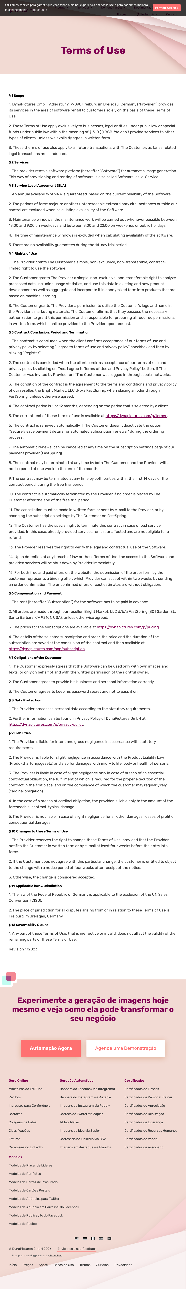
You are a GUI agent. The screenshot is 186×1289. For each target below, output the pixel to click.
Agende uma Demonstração (125, 1048)
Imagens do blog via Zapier (80, 1131)
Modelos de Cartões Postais (29, 1190)
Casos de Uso (64, 1265)
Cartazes (15, 1114)
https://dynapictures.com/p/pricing (128, 627)
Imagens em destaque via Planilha (85, 1147)
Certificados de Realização (144, 1114)
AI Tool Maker (69, 1122)
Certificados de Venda (140, 1139)
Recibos (15, 1097)
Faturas (14, 1139)
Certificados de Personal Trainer (148, 1097)
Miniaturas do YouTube (26, 1089)
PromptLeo (55, 1255)
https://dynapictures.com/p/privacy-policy (46, 724)
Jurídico (102, 1265)
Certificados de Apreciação (144, 1106)
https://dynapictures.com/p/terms (136, 416)
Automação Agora (51, 1048)
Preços (28, 1265)
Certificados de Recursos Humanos (150, 1131)
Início (13, 1265)
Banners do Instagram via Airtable (85, 1097)
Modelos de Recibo (23, 1224)
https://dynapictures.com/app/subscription (47, 649)
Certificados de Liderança (143, 1122)
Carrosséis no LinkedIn (26, 1147)
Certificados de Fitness (141, 1089)
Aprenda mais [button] (39, 9)
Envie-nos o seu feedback (76, 1249)
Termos (85, 1265)
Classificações (19, 1131)
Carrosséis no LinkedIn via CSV (83, 1139)
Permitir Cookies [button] (166, 7)
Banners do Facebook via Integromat (87, 1089)
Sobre (43, 1265)
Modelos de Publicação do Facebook (36, 1215)
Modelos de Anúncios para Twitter (34, 1199)
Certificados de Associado (143, 1147)
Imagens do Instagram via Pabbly (85, 1106)
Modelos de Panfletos (25, 1174)
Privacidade (123, 1265)
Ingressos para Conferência (29, 1106)
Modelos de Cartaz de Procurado (33, 1182)
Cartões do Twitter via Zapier (81, 1114)
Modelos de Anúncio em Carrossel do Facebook (44, 1207)
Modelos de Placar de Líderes (30, 1165)
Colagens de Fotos (23, 1122)
